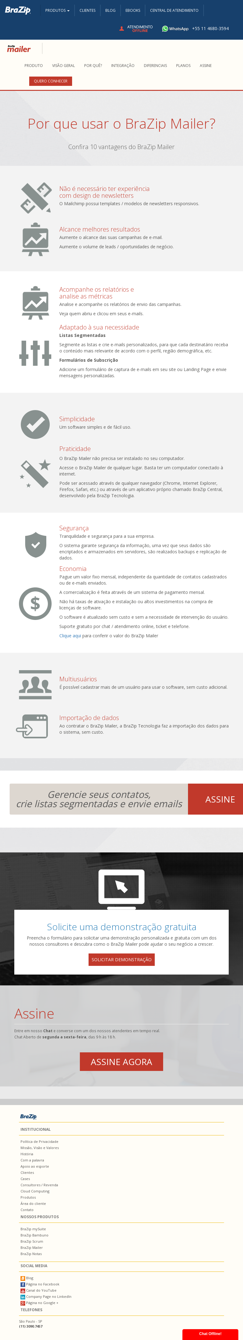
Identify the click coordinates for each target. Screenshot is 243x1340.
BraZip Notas (31, 1253)
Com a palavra (32, 1160)
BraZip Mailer (32, 1247)
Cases (25, 1178)
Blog (110, 10)
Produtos (28, 1197)
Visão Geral (63, 65)
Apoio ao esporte (35, 1166)
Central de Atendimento (174, 10)
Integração (123, 65)
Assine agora (121, 1062)
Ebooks (133, 10)
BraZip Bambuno (34, 1235)
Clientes (87, 10)
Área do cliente (33, 1203)
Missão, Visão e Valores (40, 1147)
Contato (27, 1209)
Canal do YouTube (39, 1290)
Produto (34, 65)
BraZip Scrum (32, 1241)
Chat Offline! (210, 1334)
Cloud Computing (35, 1191)
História (27, 1154)
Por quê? (93, 65)
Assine (206, 65)
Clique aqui (70, 636)
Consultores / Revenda (39, 1185)
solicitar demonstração (122, 959)
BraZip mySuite (33, 1229)
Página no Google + (39, 1302)
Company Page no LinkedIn (46, 1296)
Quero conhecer (50, 81)
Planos (183, 65)
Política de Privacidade (39, 1141)
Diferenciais (155, 65)
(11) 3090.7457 (30, 1326)
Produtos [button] (57, 10)
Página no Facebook (40, 1284)
